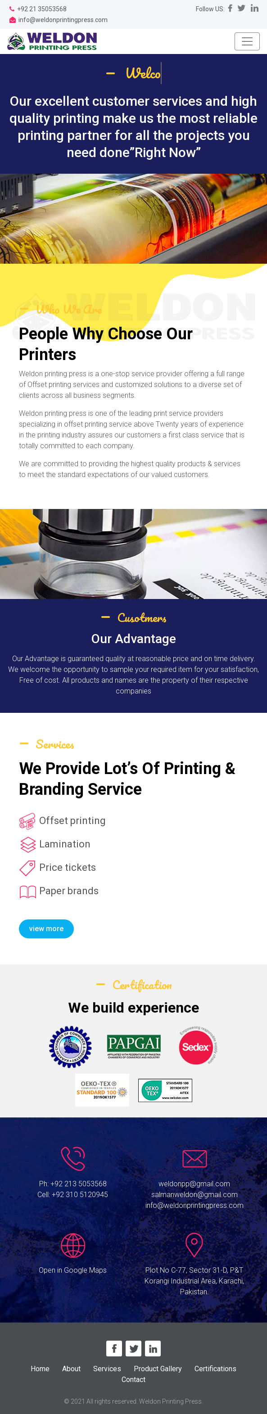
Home (40, 1368)
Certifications (215, 1368)
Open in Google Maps (73, 1270)
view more (46, 928)
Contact (133, 1379)
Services (107, 1368)
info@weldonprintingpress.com (194, 1205)
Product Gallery (158, 1368)
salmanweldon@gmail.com (194, 1194)
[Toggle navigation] (247, 41)
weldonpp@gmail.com (194, 1184)
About (71, 1368)
